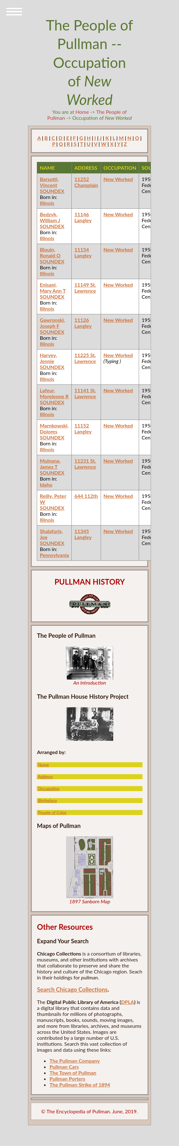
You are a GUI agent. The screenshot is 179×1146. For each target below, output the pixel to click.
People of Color (52, 812)
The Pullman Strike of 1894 (79, 1085)
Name (43, 764)
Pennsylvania (54, 555)
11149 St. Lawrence (85, 288)
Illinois (47, 203)
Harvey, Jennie (48, 358)
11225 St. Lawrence (85, 358)
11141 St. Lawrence (85, 393)
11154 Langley (83, 252)
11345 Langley (83, 534)
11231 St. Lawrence (85, 464)
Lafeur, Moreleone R (54, 393)
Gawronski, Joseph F (52, 323)
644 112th (86, 496)
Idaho (46, 485)
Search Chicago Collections (72, 989)
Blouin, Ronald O (50, 252)
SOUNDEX (52, 191)
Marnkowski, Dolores (54, 428)
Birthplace (47, 800)
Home (82, 112)
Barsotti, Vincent (49, 182)
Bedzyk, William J (50, 217)
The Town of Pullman (72, 1073)
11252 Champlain (86, 182)
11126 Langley (83, 323)
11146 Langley (83, 217)
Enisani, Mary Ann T (53, 288)
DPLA (127, 1002)
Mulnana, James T (50, 464)
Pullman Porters (67, 1079)
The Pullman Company (74, 1061)
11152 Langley (83, 428)
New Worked (118, 179)
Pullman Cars (64, 1067)
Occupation (49, 788)
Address (45, 776)
